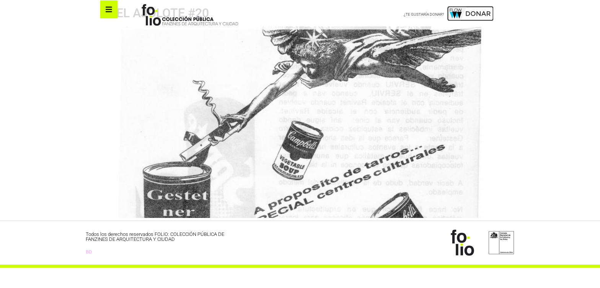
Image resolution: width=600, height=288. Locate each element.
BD (89, 272)
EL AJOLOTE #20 (162, 33)
